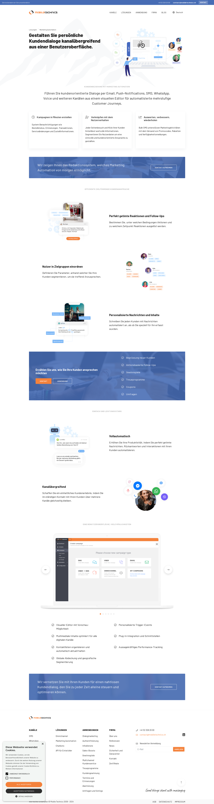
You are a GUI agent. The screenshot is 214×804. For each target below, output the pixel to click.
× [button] (43, 744)
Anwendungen (90, 730)
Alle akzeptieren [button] (24, 784)
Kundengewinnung (90, 773)
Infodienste (87, 745)
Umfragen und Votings (92, 791)
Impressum (180, 801)
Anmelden (178, 749)
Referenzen (114, 741)
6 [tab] (113, 614)
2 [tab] (103, 614)
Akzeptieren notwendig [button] (24, 791)
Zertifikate (114, 763)
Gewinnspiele (88, 755)
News (111, 745)
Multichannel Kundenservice (89, 762)
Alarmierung (88, 786)
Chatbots (60, 745)
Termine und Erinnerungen (88, 779)
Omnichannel (62, 736)
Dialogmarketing (90, 736)
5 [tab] (111, 614)
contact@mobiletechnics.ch (184, 3)
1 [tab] (100, 614)
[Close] (211, 2)
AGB (154, 801)
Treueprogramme (90, 768)
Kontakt (203, 2)
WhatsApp (34, 741)
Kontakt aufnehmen (163, 687)
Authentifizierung (90, 741)
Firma (112, 730)
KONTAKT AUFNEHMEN (163, 167)
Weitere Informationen (14, 769)
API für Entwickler (64, 750)
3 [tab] (105, 614)
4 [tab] (108, 614)
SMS (31, 736)
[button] (24, 796)
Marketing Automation (66, 741)
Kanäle (33, 730)
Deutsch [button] (178, 12)
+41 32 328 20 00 (164, 3)
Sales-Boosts (88, 750)
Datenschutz (165, 801)
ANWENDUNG (62, 381)
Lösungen (33, 30)
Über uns (113, 736)
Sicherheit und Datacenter (116, 752)
